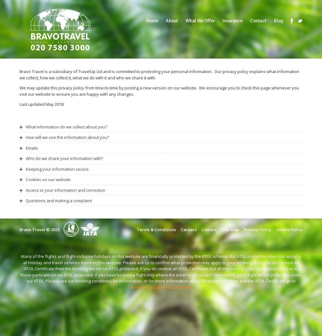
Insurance (232, 21)
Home (152, 21)
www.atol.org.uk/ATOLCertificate (161, 287)
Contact (258, 21)
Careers (189, 229)
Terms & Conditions (156, 229)
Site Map (230, 229)
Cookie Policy (289, 229)
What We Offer (200, 21)
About (172, 21)
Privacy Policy (257, 229)
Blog (278, 21)
